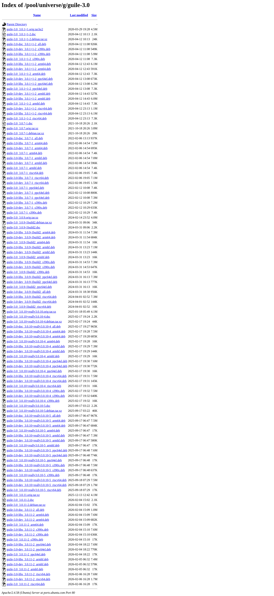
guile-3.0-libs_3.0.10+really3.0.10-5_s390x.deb (36, 465)
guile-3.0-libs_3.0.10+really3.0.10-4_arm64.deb (36, 331)
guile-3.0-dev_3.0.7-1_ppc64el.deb (28, 192)
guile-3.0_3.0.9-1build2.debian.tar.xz (29, 222)
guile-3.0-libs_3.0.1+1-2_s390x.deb (28, 54)
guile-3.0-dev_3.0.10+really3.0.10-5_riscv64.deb (37, 485)
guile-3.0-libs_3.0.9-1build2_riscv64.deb (32, 296)
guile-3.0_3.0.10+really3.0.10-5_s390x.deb (33, 475)
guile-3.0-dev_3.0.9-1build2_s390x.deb (31, 267)
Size (94, 15)
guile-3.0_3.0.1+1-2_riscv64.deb (27, 118)
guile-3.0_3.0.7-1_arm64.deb (24, 153)
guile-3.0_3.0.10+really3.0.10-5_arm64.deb (33, 430)
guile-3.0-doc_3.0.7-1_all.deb (25, 138)
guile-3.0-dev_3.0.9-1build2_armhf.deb (31, 252)
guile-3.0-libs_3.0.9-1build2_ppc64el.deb (32, 277)
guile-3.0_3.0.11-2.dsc (20, 499)
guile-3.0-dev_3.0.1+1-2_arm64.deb (29, 68)
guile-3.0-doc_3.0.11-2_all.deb (25, 509)
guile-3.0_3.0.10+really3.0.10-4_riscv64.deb (34, 386)
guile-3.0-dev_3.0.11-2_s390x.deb (28, 534)
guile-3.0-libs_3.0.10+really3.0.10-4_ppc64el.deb (37, 361)
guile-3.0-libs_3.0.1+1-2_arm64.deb (29, 64)
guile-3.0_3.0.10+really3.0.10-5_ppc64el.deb (34, 460)
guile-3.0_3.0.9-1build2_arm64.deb (28, 242)
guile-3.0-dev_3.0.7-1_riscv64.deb (28, 182)
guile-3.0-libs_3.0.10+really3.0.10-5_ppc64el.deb (37, 450)
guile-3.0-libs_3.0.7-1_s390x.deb (27, 202)
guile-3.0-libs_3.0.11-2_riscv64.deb (28, 574)
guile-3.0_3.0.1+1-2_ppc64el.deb (27, 88)
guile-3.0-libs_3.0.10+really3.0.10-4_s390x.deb (36, 391)
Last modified (79, 15)
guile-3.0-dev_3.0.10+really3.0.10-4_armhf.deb (36, 351)
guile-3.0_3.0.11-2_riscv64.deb (26, 584)
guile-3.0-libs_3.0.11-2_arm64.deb (28, 514)
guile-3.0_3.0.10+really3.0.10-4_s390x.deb (33, 400)
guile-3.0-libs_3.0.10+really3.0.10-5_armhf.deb (36, 435)
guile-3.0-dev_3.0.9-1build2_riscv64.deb (32, 301)
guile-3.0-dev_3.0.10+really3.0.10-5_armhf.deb (36, 440)
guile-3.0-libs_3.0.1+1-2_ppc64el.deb (30, 83)
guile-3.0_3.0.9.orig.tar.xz (22, 217)
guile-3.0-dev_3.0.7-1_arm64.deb (27, 148)
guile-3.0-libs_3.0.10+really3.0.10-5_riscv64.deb (37, 480)
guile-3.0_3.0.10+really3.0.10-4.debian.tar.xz (34, 321)
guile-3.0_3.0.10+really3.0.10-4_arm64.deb (33, 341)
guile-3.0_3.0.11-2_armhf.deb (25, 569)
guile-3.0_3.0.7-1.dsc (20, 123)
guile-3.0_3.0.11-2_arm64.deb (25, 524)
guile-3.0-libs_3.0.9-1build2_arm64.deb (31, 232)
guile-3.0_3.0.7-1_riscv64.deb (25, 173)
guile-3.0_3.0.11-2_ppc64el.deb (26, 554)
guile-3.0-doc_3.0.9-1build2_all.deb (29, 291)
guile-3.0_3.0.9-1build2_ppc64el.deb (29, 286)
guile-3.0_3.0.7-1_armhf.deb (24, 168)
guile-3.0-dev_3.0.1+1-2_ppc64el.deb (30, 78)
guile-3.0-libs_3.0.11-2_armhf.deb (28, 559)
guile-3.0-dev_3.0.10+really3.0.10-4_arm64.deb (36, 336)
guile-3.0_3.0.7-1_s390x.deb (24, 212)
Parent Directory (17, 24)
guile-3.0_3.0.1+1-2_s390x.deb (26, 59)
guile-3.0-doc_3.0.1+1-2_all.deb (26, 44)
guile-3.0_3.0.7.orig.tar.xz (22, 128)
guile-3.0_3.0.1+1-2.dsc (21, 34)
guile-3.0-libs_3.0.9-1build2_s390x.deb (31, 262)
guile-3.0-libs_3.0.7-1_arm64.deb (27, 143)
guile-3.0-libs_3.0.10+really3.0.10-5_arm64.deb (36, 420)
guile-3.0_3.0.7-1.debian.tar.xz (25, 133)
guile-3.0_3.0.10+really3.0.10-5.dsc (28, 405)
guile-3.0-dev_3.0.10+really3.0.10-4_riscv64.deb (37, 381)
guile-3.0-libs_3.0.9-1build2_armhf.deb (31, 247)
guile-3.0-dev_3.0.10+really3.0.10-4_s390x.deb (36, 395)
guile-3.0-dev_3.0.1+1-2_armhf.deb (28, 93)
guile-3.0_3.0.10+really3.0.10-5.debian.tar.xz (34, 410)
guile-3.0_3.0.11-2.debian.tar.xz (26, 504)
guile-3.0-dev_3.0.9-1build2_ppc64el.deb (32, 282)
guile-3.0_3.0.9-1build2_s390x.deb (28, 272)
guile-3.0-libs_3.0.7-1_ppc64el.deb (28, 197)
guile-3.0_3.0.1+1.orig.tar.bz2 (25, 29)
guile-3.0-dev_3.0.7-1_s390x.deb (27, 207)
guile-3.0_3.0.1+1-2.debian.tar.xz (27, 39)
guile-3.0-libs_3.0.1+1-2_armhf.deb (28, 98)
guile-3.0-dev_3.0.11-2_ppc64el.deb (29, 549)
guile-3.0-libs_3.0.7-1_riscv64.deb (28, 177)
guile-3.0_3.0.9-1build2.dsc (23, 227)
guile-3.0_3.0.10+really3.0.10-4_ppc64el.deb (34, 371)
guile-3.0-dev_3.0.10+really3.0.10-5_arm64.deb (36, 425)
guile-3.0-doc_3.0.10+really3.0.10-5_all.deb (34, 415)
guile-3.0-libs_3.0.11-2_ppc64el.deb (29, 544)
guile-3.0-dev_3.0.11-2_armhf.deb (28, 564)
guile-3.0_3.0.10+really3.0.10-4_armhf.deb (33, 356)
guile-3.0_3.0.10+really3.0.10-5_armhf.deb (33, 445)
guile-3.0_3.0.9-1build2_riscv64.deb (29, 306)
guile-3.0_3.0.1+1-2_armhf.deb (26, 103)
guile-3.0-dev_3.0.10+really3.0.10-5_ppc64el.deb (37, 455)
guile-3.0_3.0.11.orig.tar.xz (23, 495)
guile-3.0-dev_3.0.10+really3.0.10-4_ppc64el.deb (37, 366)
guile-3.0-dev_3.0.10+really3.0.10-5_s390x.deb (36, 470)
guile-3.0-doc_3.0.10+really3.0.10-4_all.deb (34, 326)
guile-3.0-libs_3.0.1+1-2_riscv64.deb (29, 113)
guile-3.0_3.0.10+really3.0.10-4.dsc (28, 316)
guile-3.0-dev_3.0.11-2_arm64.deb (28, 519)
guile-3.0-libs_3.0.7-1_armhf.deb (27, 158)
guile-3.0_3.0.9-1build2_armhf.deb (28, 257)
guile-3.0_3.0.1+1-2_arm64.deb (26, 73)
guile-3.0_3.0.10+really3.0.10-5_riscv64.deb (34, 490)
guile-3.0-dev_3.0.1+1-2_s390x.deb (28, 49)
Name (37, 15)
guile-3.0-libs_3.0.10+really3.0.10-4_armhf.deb (36, 346)
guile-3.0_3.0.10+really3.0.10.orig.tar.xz (31, 311)
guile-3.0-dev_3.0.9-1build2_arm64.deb (31, 237)
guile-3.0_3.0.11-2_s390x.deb (25, 539)
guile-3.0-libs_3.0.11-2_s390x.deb (28, 529)
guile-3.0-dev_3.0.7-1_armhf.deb (27, 163)
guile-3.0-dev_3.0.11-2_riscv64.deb (28, 579)
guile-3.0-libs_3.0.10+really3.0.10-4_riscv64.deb (37, 376)
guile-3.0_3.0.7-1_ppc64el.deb (25, 187)
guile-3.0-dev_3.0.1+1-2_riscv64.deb (29, 108)
